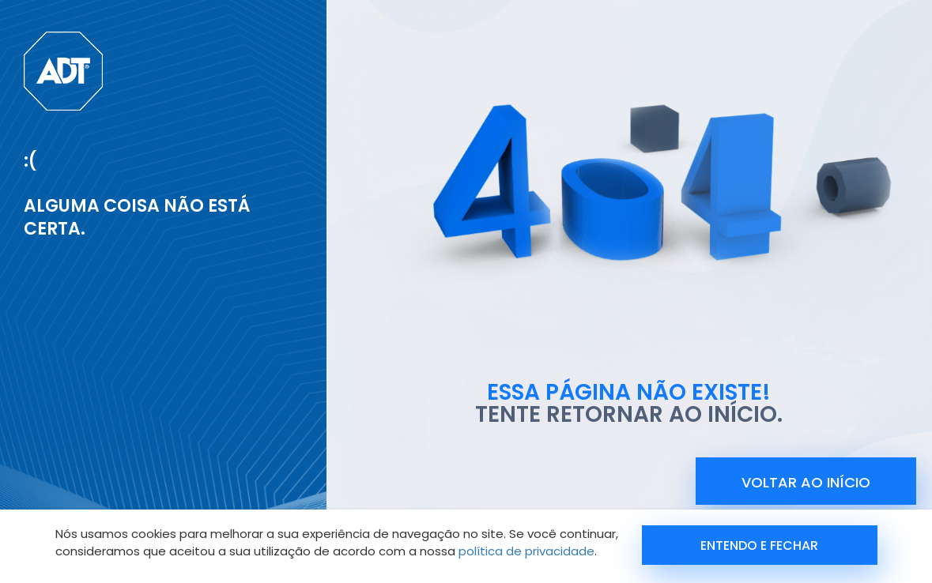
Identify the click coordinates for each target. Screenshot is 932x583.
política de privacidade (526, 551)
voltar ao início (805, 482)
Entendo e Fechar (759, 545)
